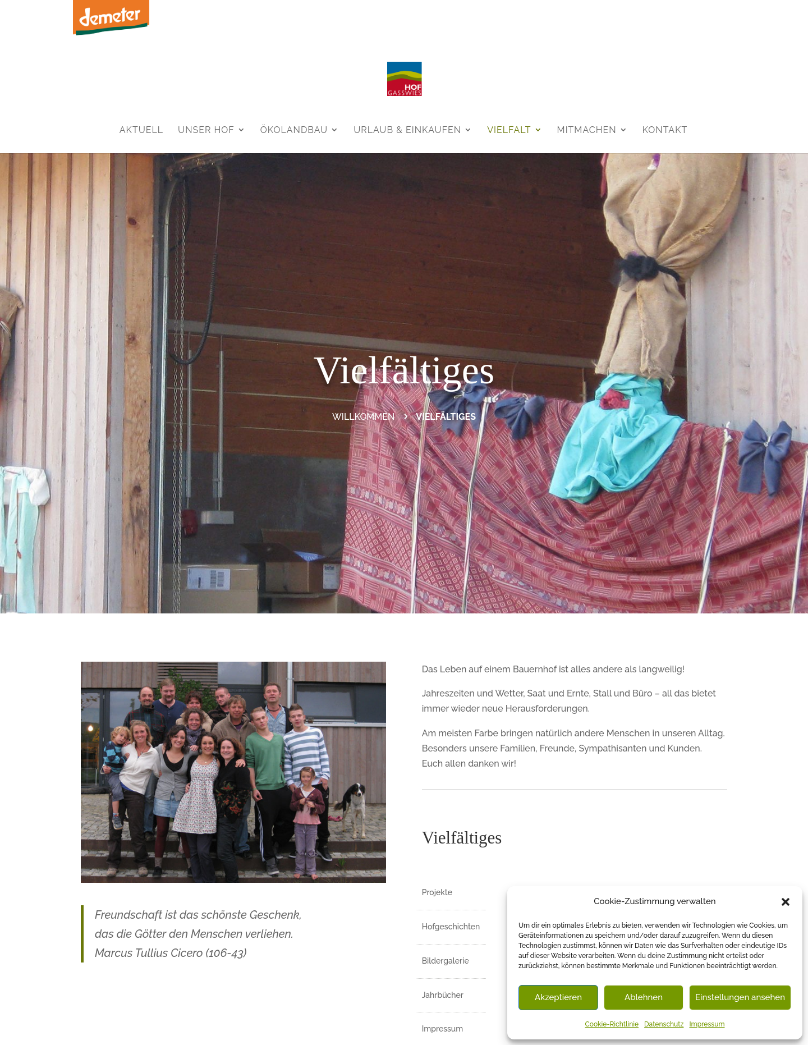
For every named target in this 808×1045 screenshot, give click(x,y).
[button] (785, 901)
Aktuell (141, 130)
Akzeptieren (558, 997)
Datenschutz (663, 1024)
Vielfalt (509, 130)
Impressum (706, 1024)
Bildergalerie (445, 960)
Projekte (437, 892)
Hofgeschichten (451, 926)
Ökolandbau (294, 130)
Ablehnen (644, 997)
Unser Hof (206, 130)
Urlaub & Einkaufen (407, 130)
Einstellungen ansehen (740, 997)
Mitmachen (587, 130)
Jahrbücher (442, 995)
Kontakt (665, 130)
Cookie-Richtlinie (612, 1024)
